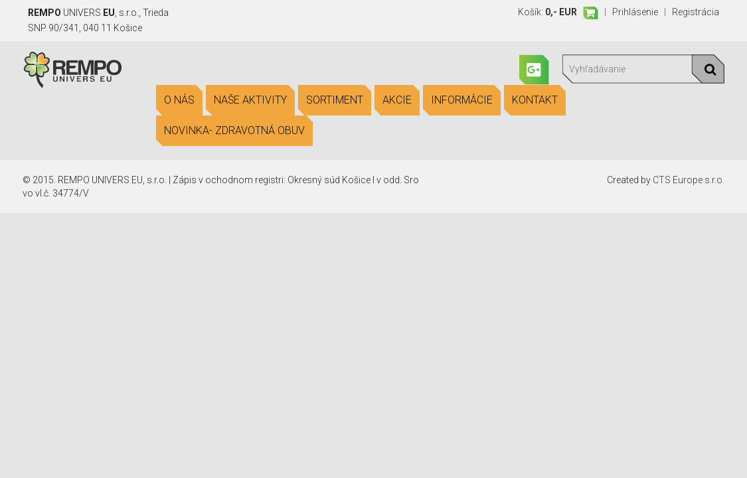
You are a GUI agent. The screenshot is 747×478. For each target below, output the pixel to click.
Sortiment (334, 100)
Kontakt (535, 100)
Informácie (462, 100)
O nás (179, 100)
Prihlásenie (635, 12)
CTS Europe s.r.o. (688, 180)
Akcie (397, 100)
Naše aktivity (250, 100)
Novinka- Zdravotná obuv (234, 131)
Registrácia (695, 12)
